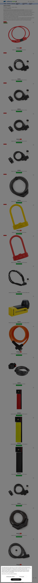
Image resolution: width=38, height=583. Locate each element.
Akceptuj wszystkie (16, 579)
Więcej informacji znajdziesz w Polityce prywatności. (9, 573)
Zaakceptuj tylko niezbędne (10, 576)
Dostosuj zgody (21, 576)
